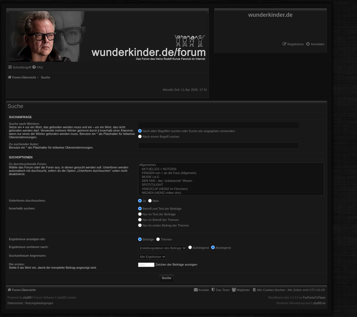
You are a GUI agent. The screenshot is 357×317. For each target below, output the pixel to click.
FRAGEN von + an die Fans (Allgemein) (231, 173)
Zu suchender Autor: (24, 144)
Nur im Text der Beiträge (156, 214)
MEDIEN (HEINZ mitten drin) (231, 193)
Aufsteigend (198, 247)
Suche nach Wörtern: (24, 123)
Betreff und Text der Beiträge (160, 208)
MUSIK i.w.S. (231, 177)
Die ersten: (17, 264)
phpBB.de (319, 303)
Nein (153, 200)
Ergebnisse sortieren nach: (29, 247)
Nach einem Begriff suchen (158, 136)
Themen (164, 239)
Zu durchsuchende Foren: (28, 164)
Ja (142, 200)
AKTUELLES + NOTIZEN (231, 169)
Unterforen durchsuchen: (27, 200)
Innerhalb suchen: (22, 208)
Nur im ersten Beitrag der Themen (163, 225)
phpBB (27, 297)
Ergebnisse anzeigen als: (27, 239)
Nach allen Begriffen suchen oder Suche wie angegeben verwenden (186, 131)
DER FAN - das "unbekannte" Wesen (231, 181)
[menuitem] (315, 44)
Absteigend (221, 247)
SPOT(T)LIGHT (231, 185)
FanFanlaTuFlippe (314, 297)
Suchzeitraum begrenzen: (27, 255)
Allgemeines (231, 165)
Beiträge (146, 239)
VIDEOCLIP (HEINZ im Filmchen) (231, 189)
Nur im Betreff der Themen (158, 219)
